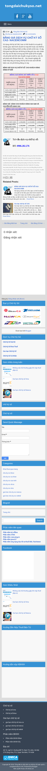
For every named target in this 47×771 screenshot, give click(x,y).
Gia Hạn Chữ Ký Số (9, 351)
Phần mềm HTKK (9, 535)
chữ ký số (30, 769)
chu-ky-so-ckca (8, 484)
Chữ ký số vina (11, 710)
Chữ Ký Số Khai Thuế (10, 347)
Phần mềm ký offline (10, 532)
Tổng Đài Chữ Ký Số (20, 32)
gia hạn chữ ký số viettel (14, 729)
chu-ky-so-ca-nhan (9, 477)
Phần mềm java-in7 (9, 539)
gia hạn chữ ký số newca (14, 726)
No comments (30, 34)
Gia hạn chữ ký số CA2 (22, 204)
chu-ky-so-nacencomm (13, 34)
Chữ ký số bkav (11, 713)
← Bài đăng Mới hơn (9, 223)
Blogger (28, 331)
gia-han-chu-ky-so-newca (12, 492)
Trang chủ (23, 223)
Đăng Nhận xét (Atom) (16, 299)
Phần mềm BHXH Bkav (14, 738)
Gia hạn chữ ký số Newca (22, 390)
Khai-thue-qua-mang (10, 469)
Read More (30, 199)
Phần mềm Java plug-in (11, 537)
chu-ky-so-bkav (8, 473)
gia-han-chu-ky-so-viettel (12, 496)
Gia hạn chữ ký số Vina (21, 379)
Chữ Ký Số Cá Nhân (10, 356)
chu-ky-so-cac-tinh (9, 481)
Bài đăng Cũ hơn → (38, 223)
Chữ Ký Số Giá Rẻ (9, 342)
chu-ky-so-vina (8, 488)
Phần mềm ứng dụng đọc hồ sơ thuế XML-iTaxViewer (22, 542)
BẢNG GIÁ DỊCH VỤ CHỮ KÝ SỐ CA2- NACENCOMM (22, 39)
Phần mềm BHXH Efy (13, 742)
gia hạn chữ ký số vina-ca (15, 722)
